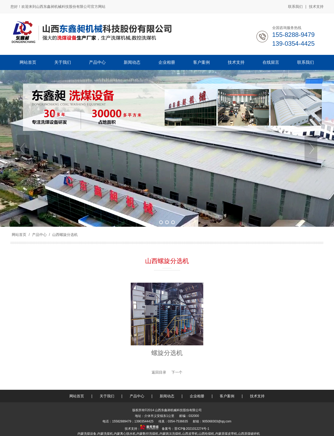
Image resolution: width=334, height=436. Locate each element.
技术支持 (316, 6)
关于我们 (107, 396)
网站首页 (19, 234)
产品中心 (39, 234)
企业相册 (197, 396)
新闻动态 (167, 396)
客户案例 (227, 396)
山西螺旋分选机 (64, 234)
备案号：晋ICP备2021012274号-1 (185, 429)
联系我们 (295, 6)
